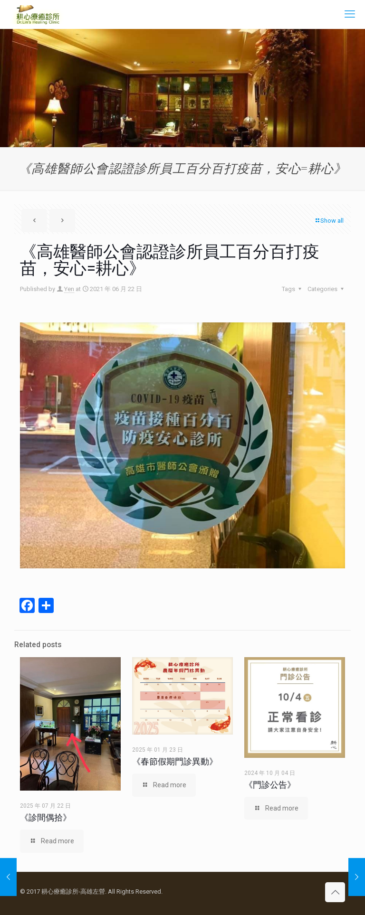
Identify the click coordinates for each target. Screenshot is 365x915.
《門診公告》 (270, 785)
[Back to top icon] (335, 892)
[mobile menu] (350, 14)
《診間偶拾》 (45, 817)
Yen (69, 288)
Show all (329, 220)
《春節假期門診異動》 (175, 761)
